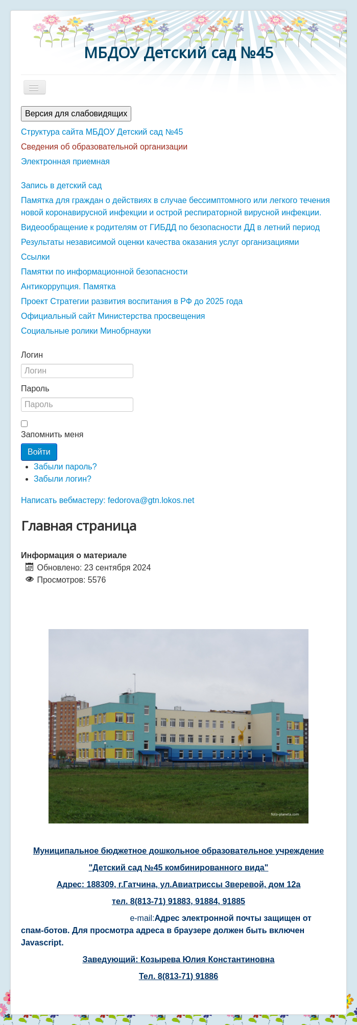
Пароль (35, 388)
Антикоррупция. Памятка (68, 286)
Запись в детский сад (61, 185)
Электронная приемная (65, 161)
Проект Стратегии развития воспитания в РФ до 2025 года (132, 301)
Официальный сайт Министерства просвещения (113, 316)
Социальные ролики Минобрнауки (86, 331)
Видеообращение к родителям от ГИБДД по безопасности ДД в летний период (170, 227)
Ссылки (35, 257)
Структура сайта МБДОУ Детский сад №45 (102, 132)
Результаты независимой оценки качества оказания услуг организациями (160, 242)
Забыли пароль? (65, 466)
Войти (39, 451)
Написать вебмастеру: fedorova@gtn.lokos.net (107, 500)
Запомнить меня (52, 434)
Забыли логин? (62, 478)
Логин (32, 355)
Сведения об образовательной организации (104, 146)
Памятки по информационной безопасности (104, 271)
